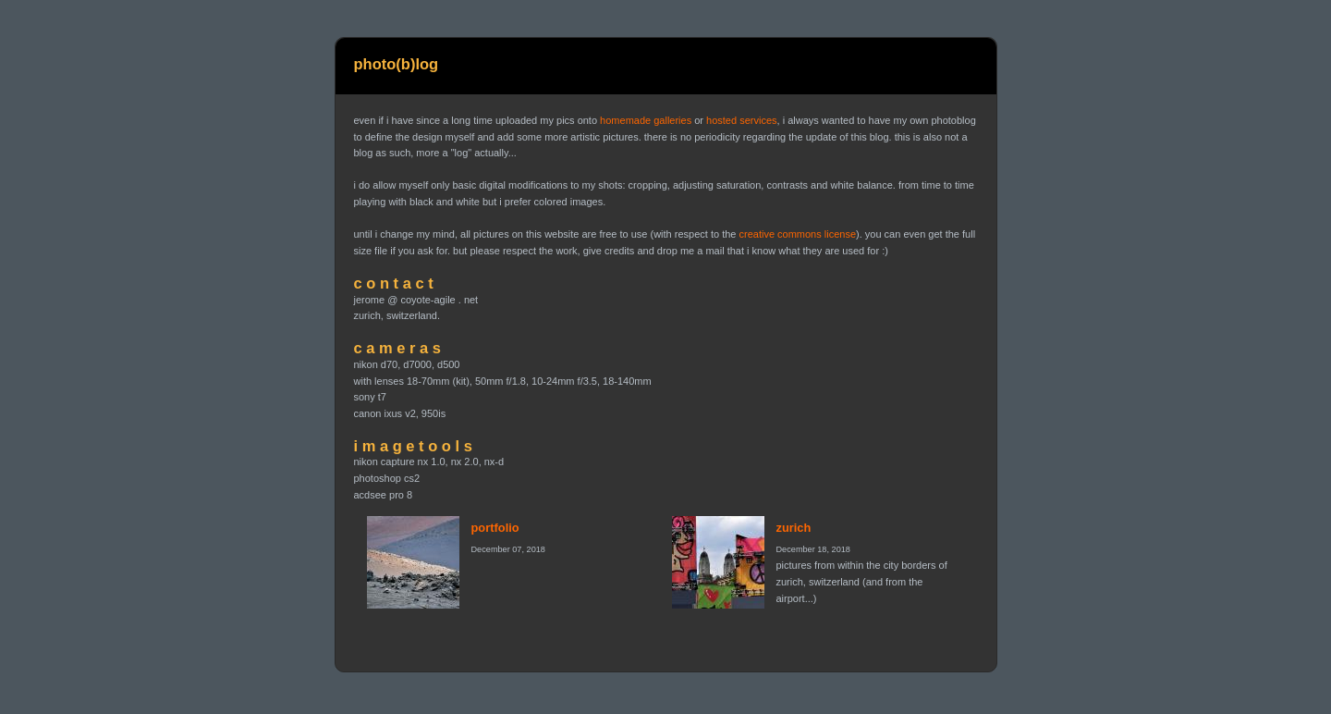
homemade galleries (645, 120)
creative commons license (797, 234)
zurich (794, 528)
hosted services (741, 120)
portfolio (495, 528)
